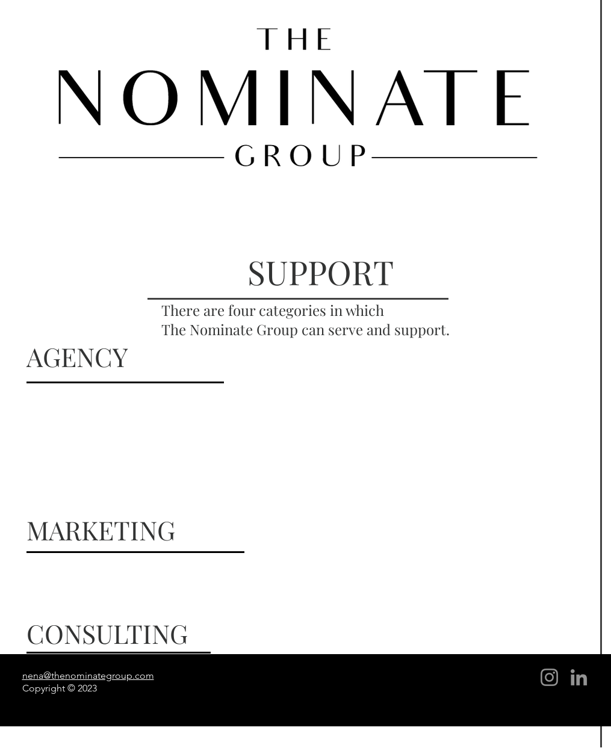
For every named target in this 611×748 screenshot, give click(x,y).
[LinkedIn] (579, 677)
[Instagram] (549, 677)
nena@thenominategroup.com (88, 675)
